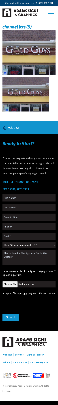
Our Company (20, 362)
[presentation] (25, 304)
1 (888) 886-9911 (44, 3)
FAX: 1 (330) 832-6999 (15, 189)
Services (19, 355)
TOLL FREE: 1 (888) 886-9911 (20, 182)
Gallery (6, 362)
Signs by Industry (35, 355)
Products (7, 355)
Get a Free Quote (39, 362)
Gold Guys (13, 127)
